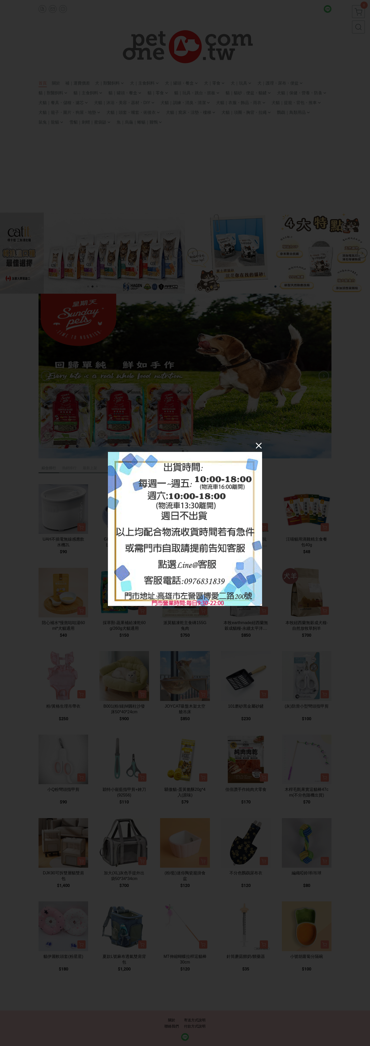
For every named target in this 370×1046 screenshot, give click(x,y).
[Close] (259, 445)
